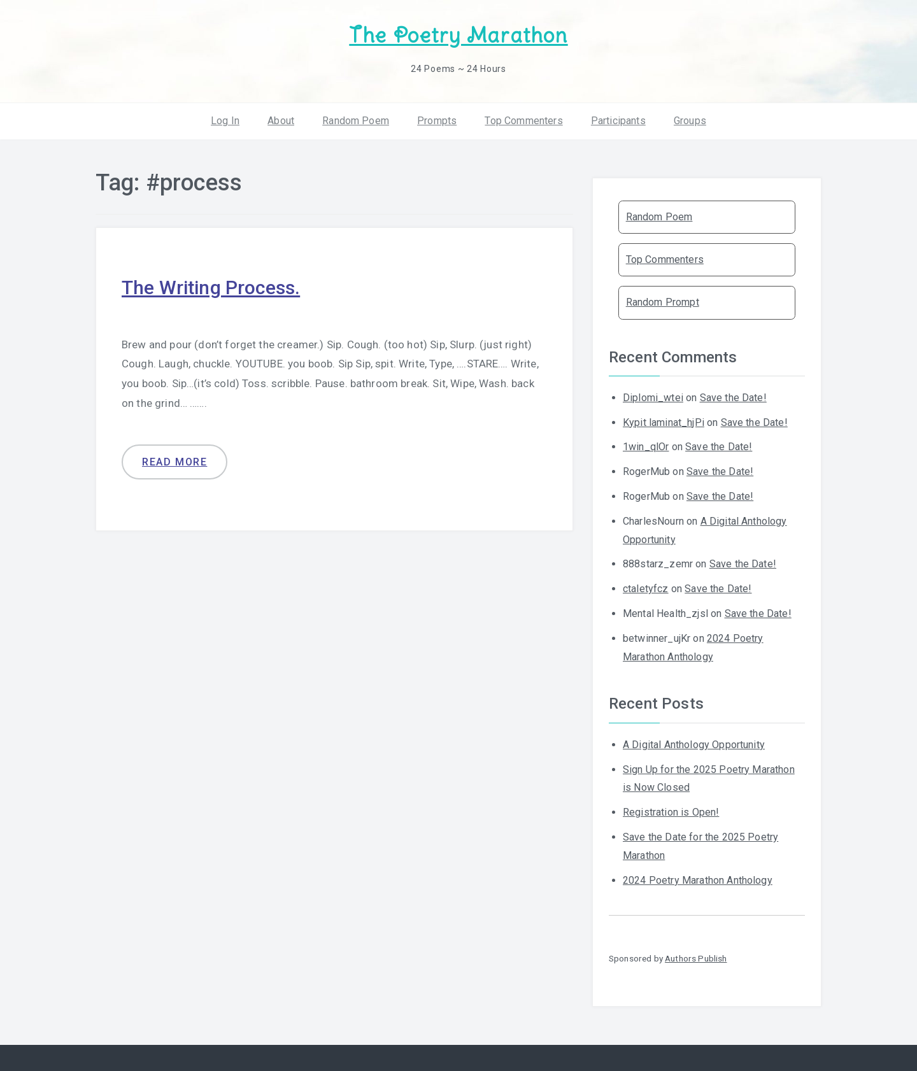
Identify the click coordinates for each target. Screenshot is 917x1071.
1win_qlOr (646, 447)
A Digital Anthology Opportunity (694, 745)
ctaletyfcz (646, 589)
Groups (690, 121)
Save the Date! (733, 398)
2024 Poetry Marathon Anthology (697, 880)
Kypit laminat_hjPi (663, 422)
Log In (225, 121)
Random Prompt (662, 302)
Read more (174, 462)
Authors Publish (696, 958)
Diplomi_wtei (653, 398)
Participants (618, 121)
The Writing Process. (211, 287)
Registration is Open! (671, 812)
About (280, 121)
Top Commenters (523, 121)
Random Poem (355, 121)
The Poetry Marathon (458, 35)
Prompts (437, 121)
